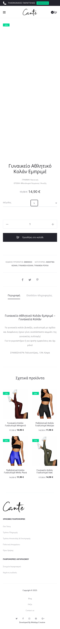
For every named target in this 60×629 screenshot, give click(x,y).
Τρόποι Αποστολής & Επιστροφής (17, 538)
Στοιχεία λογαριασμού (12, 566)
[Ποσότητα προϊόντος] (30, 224)
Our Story (7, 526)
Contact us (30, 610)
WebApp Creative (38, 622)
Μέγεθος (7, 203)
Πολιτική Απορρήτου (11, 544)
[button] (34, 203)
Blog (30, 598)
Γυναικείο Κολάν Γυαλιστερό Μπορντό (15, 424)
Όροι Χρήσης (8, 550)
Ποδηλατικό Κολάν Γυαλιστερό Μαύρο (44, 424)
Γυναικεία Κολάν (25, 265)
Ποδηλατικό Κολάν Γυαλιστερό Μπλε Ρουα (15, 471)
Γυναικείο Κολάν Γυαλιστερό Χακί (45, 471)
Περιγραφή (14, 295)
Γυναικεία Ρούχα (41, 265)
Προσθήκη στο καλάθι (30, 237)
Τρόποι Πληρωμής (10, 532)
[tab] (14, 295)
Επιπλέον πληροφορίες (39, 295)
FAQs (30, 604)
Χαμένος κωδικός (10, 572)
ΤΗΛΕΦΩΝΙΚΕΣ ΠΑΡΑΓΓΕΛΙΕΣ (26, 3)
